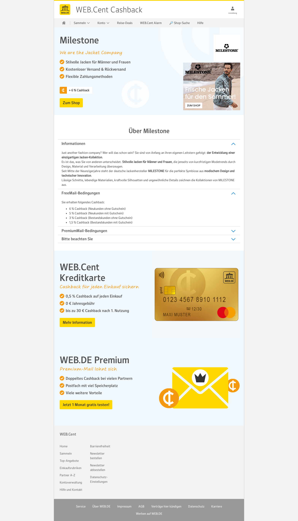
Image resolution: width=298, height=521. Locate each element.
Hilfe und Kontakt (71, 489)
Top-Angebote (69, 461)
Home (63, 446)
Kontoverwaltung (71, 482)
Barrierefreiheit (100, 446)
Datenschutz (196, 506)
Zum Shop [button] (71, 102)
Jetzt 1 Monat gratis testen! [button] (86, 404)
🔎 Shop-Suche (179, 23)
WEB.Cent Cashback (65, 9)
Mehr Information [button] (77, 322)
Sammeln (66, 453)
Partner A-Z (67, 475)
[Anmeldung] (233, 8)
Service (81, 506)
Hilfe (200, 23)
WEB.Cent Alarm (151, 23)
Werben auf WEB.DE (149, 513)
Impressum (124, 506)
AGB (141, 506)
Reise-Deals (124, 23)
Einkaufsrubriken (70, 468)
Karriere (216, 506)
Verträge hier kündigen (166, 506)
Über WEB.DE (101, 506)
